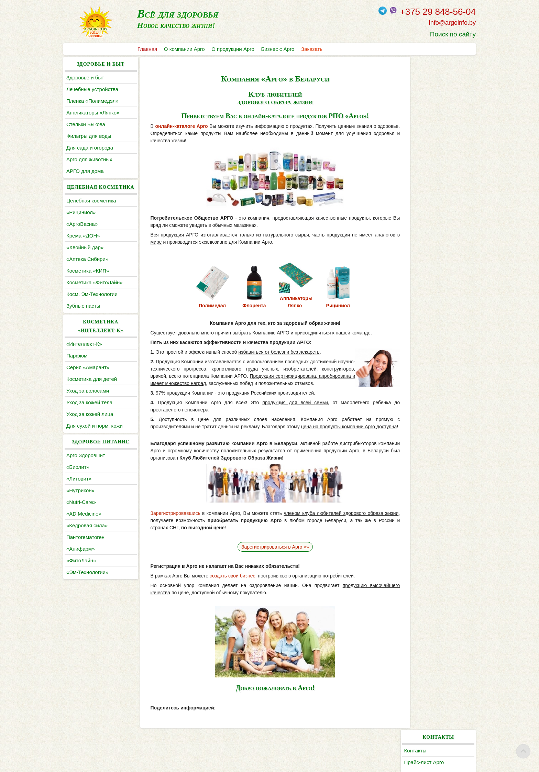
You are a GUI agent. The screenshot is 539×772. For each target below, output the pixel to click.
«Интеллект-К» (84, 344)
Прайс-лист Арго (429, 89)
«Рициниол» (81, 212)
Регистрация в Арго (432, 101)
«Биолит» (77, 467)
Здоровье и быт (85, 77)
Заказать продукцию (433, 112)
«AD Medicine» (83, 514)
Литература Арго (429, 165)
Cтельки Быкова (85, 124)
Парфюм (76, 356)
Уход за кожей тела (89, 402)
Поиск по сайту (453, 34)
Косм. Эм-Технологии (92, 294)
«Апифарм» (80, 549)
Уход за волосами (87, 391)
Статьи (417, 189)
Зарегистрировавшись (171, 520)
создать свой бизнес (228, 583)
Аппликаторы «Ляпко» (92, 112)
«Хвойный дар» (84, 247)
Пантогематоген (85, 537)
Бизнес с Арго (278, 49)
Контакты (420, 77)
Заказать (312, 49)
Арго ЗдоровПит (85, 455)
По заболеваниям (430, 177)
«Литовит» (78, 479)
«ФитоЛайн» (81, 560)
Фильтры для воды (88, 136)
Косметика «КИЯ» (87, 271)
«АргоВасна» (82, 224)
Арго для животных (89, 159)
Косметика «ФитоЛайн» (94, 282)
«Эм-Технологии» (87, 572)
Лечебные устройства (92, 89)
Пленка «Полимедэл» (92, 101)
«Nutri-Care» (81, 502)
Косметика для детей (91, 379)
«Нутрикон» (80, 490)
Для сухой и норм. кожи (94, 426)
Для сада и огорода (89, 148)
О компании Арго (184, 49)
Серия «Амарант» (87, 367)
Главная (147, 49)
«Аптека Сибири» (87, 259)
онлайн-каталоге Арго (177, 126)
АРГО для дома (85, 171)
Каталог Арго (424, 154)
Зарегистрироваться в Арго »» (270, 554)
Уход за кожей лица (89, 414)
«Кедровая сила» (87, 525)
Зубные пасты (83, 306)
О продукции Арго (233, 49)
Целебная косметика (91, 200)
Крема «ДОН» (83, 236)
